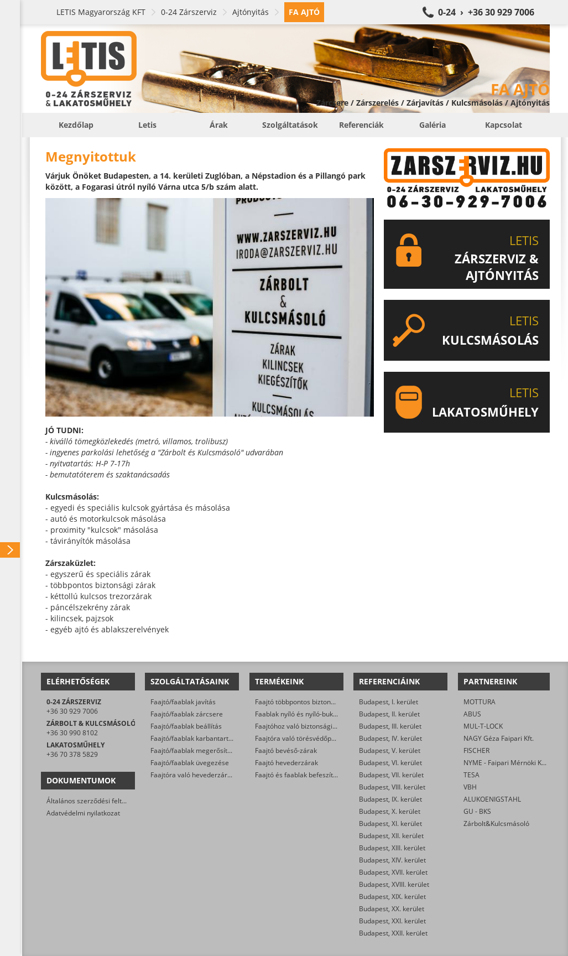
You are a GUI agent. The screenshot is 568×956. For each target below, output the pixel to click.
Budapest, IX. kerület (390, 799)
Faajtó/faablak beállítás (186, 726)
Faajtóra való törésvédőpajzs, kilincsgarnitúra (324, 738)
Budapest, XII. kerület (391, 835)
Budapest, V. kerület (389, 750)
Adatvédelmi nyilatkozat (83, 813)
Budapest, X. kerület (389, 811)
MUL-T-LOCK (483, 726)
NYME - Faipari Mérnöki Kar (505, 762)
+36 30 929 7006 (72, 711)
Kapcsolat (503, 124)
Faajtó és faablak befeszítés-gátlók (308, 775)
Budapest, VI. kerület (390, 762)
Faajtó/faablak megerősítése (194, 750)
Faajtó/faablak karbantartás (193, 738)
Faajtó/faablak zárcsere (186, 714)
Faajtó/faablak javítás (183, 701)
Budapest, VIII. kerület (392, 787)
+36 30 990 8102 (72, 732)
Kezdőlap (76, 124)
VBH (470, 787)
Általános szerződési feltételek (93, 801)
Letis (147, 124)
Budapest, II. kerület (389, 714)
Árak (219, 124)
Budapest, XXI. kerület (392, 921)
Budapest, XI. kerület (390, 823)
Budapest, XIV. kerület (392, 860)
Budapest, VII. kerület (391, 775)
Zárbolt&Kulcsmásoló (496, 823)
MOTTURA (479, 701)
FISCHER (476, 750)
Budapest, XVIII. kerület (394, 884)
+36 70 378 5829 (72, 754)
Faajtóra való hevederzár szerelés (202, 775)
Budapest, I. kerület (388, 701)
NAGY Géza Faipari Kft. (498, 738)
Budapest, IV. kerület (390, 738)
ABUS (472, 714)
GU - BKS (477, 811)
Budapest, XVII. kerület (393, 872)
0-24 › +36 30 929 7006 (486, 12)
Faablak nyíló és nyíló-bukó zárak (305, 714)
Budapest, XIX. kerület (392, 896)
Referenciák (361, 124)
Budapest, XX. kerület (391, 908)
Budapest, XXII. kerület (393, 933)
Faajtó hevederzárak (286, 762)
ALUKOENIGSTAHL (492, 799)
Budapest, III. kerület (390, 726)
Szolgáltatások (290, 124)
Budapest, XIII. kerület (392, 848)
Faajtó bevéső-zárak (286, 750)
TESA (471, 775)
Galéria (432, 124)
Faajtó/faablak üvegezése (189, 762)
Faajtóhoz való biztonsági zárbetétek (311, 726)
